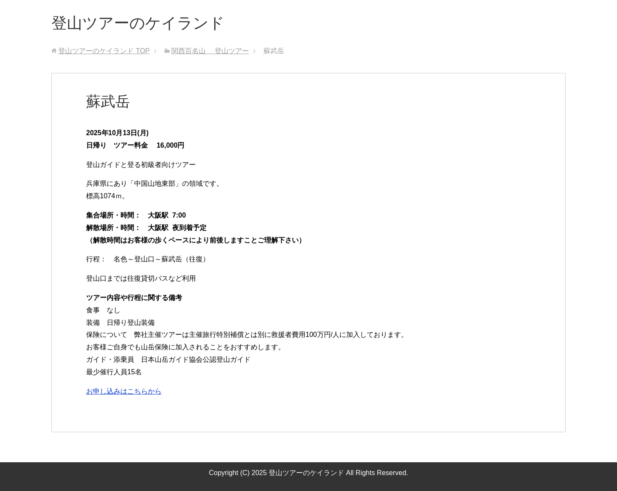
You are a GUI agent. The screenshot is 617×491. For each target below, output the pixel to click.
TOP (104, 51)
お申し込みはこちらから (124, 391)
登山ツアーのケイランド (138, 23)
